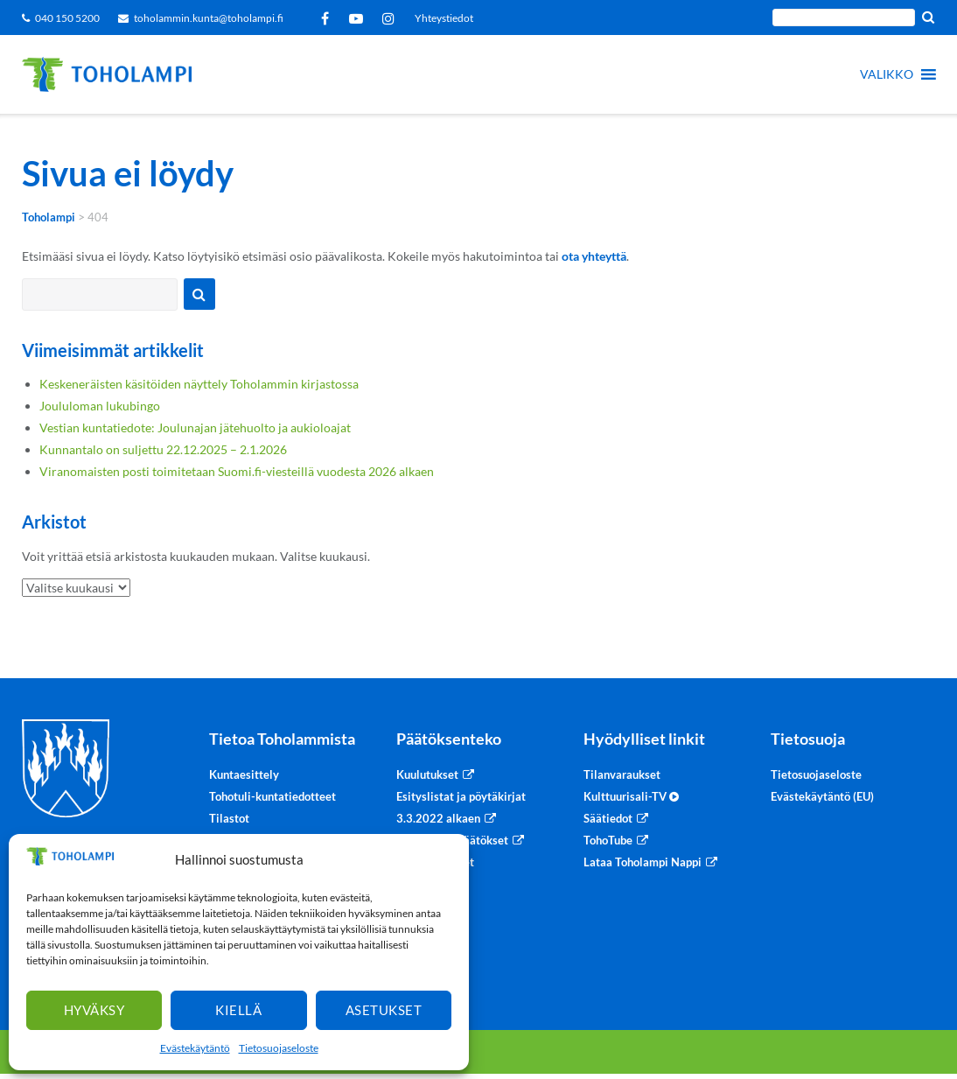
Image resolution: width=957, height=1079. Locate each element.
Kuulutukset (427, 774)
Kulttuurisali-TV (631, 796)
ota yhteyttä (594, 256)
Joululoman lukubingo (99, 405)
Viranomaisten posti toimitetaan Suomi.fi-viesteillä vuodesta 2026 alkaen (236, 471)
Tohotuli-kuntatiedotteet (272, 796)
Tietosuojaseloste (278, 1047)
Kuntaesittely (244, 774)
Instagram (391, 18)
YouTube (359, 18)
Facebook (328, 18)
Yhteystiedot (444, 18)
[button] (886, 74)
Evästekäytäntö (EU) (822, 796)
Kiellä (238, 1010)
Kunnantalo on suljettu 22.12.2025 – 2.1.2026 (163, 449)
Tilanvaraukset (621, 774)
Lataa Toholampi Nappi (642, 862)
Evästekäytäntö (195, 1047)
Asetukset (384, 1010)
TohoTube (607, 840)
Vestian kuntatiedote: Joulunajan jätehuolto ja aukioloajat (195, 427)
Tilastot (229, 818)
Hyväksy (94, 1010)
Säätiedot (607, 818)
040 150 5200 (67, 18)
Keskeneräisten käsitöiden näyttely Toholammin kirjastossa (199, 383)
